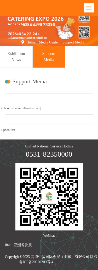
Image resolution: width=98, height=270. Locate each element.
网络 (76, 262)
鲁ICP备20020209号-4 (36, 262)
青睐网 (60, 262)
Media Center (49, 42)
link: (8, 245)
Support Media (73, 42)
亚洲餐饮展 (23, 245)
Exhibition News (16, 56)
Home (30, 42)
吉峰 (69, 262)
